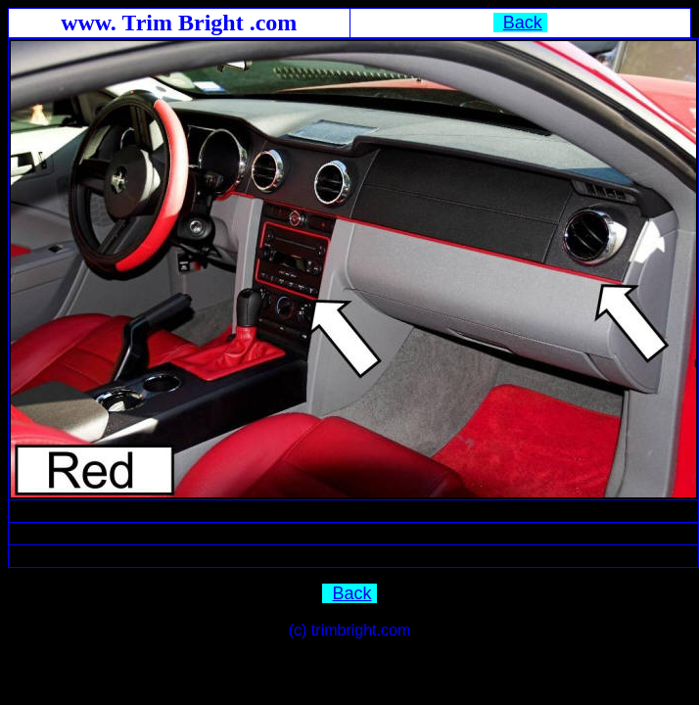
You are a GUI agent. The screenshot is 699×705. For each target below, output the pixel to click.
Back (522, 22)
